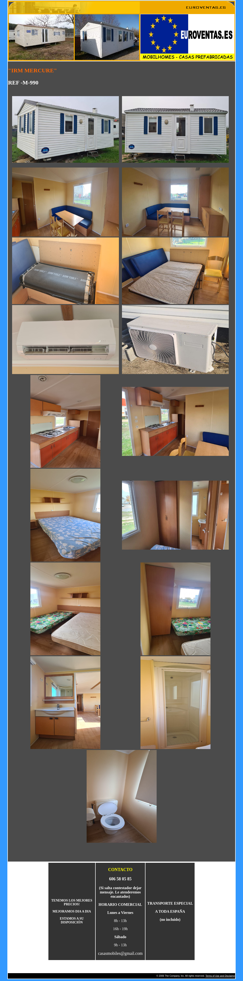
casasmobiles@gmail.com (120, 953)
